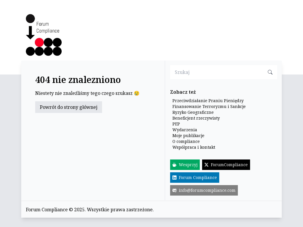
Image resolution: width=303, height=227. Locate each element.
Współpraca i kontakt (193, 147)
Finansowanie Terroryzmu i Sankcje (209, 106)
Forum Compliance (194, 177)
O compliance (186, 141)
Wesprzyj (184, 164)
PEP (176, 124)
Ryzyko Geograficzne (193, 112)
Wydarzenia (184, 129)
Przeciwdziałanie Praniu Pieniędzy (208, 100)
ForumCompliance (226, 164)
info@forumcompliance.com (204, 190)
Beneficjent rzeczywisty (196, 118)
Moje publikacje (188, 135)
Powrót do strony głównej (68, 107)
